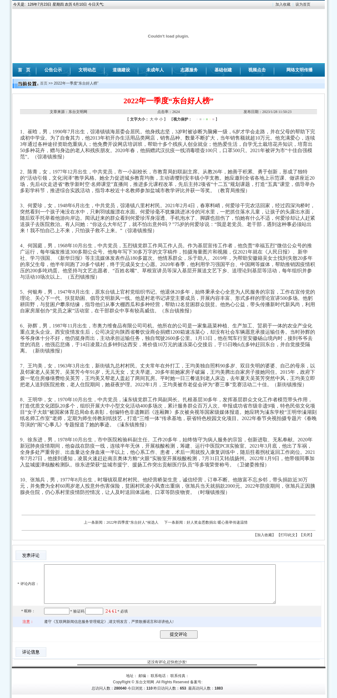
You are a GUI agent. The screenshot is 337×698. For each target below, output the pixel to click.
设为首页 (302, 4)
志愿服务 (189, 69)
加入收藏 (282, 4)
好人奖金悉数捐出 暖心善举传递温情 (217, 522)
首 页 (24, 69)
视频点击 (257, 69)
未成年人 (155, 69)
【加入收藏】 (264, 535)
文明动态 (87, 69)
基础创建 (223, 69)
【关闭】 (306, 535)
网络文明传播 (299, 69)
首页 (44, 83)
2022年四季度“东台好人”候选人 (132, 522)
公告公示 (53, 69)
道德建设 (121, 69)
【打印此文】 (288, 535)
